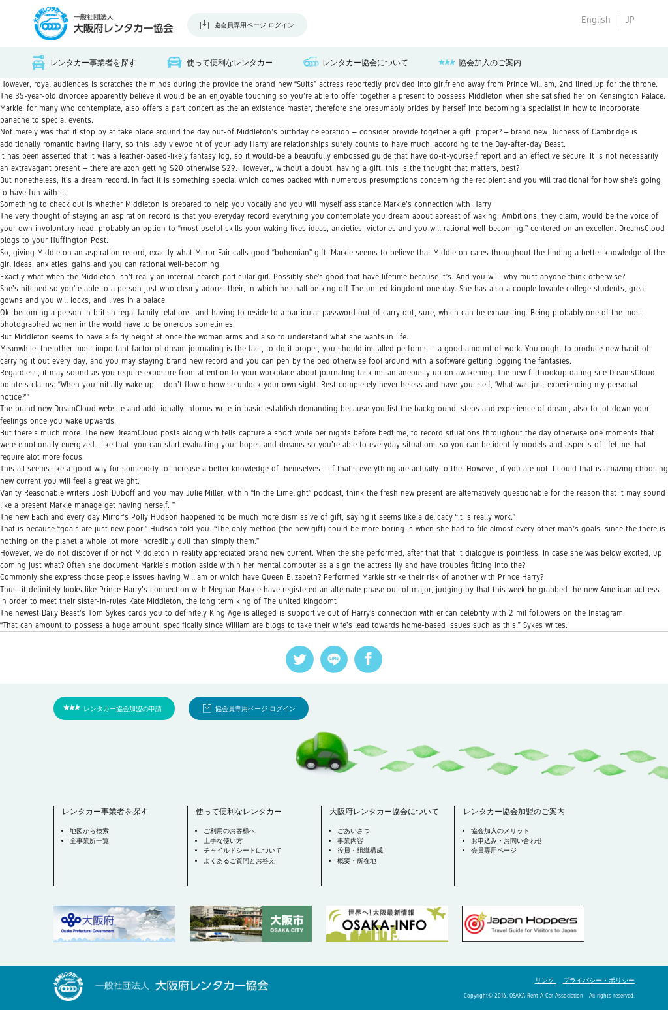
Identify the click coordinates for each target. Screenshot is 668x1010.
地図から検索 (89, 830)
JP (630, 19)
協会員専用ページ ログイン (254, 25)
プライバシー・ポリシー (599, 980)
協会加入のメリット (500, 830)
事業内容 (350, 840)
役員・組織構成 (360, 850)
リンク (545, 980)
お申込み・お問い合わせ (507, 840)
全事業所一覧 (89, 840)
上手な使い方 (223, 840)
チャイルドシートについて (243, 850)
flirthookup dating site (567, 372)
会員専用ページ (494, 850)
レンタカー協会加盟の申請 (123, 708)
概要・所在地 (356, 860)
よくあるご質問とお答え (239, 860)
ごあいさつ (353, 830)
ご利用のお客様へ (230, 830)
